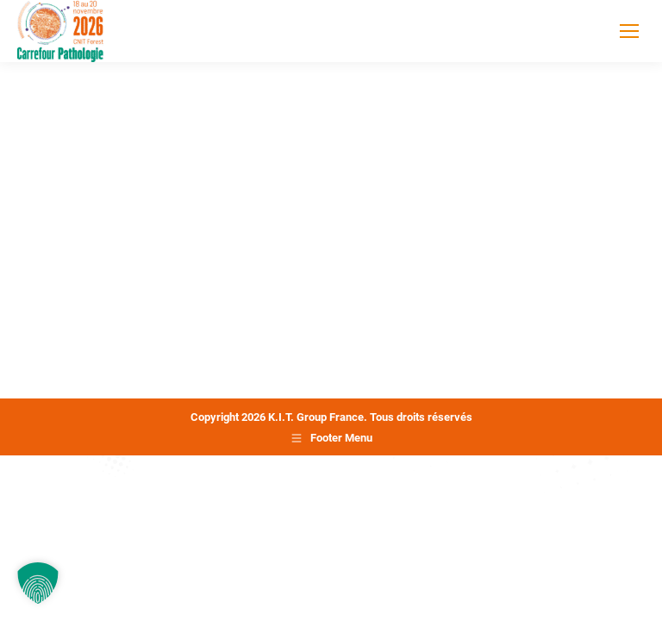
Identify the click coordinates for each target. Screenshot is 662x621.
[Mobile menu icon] (629, 31)
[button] (38, 583)
